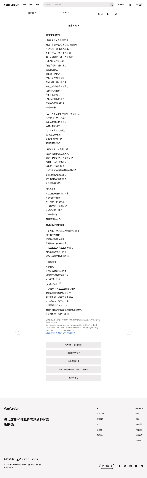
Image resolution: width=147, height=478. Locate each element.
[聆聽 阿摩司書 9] (108, 14)
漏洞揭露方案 (8, 467)
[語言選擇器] (130, 4)
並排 (100, 14)
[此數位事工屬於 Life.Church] (73, 458)
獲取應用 (121, 4)
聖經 (24, 4)
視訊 (37, 4)
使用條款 (38, 465)
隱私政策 (31, 465)
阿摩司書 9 (43, 13)
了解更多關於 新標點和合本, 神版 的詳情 (60, 333)
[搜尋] (76, 4)
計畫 (30, 4)
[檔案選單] (138, 4)
